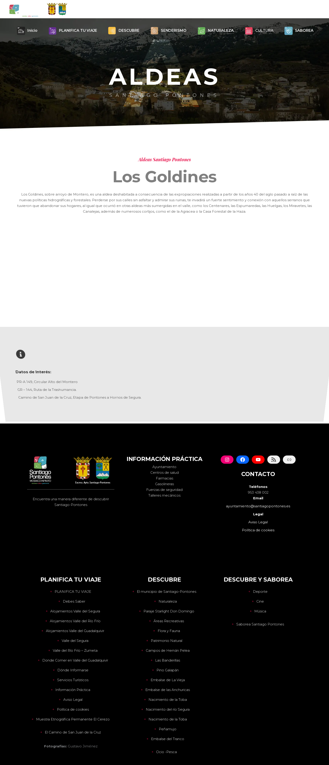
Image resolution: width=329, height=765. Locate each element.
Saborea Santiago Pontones (260, 624)
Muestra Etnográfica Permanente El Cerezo (73, 719)
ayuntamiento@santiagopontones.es (258, 506)
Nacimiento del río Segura (168, 709)
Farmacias (164, 478)
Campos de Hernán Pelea (168, 650)
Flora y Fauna (169, 631)
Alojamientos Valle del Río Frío (75, 621)
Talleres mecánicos (164, 495)
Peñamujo (167, 729)
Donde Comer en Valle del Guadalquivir (75, 660)
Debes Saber (74, 601)
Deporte (260, 591)
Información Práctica (72, 690)
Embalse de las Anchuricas (167, 690)
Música (260, 611)
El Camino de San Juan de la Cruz (73, 732)
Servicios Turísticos (72, 680)
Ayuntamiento (164, 467)
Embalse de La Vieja (168, 680)
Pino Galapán (168, 670)
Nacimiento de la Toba (168, 699)
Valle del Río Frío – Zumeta (75, 650)
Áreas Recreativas (169, 621)
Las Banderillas (167, 660)
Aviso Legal (72, 699)
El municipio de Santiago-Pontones (166, 591)
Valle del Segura (75, 640)
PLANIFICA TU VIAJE (73, 591)
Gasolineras (164, 484)
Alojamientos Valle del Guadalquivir (75, 631)
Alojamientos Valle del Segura (75, 611)
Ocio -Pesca (166, 752)
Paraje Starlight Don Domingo (168, 611)
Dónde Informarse (72, 670)
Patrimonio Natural (166, 640)
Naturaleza (168, 601)
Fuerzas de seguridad (164, 489)
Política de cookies (73, 709)
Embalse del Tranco (167, 739)
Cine (260, 601)
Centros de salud (164, 472)
